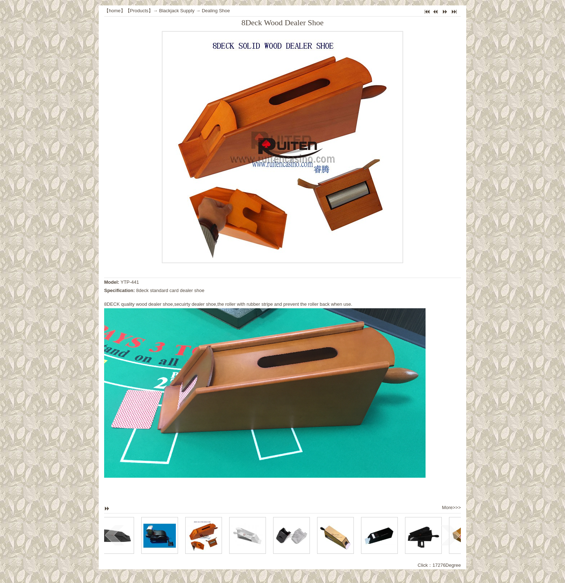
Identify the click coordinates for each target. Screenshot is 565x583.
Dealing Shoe (216, 10)
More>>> (451, 507)
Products (139, 10)
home (115, 10)
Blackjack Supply (176, 10)
